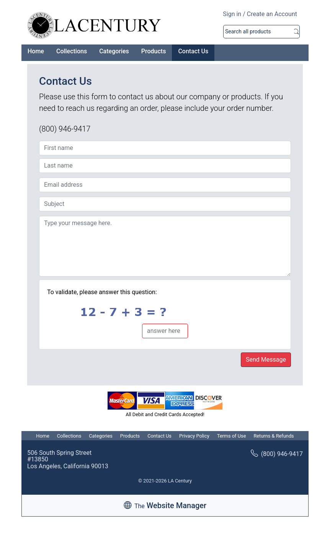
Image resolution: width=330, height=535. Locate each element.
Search (296, 31)
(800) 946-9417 (277, 454)
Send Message (266, 359)
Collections (71, 51)
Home (36, 51)
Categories (114, 51)
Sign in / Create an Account (260, 14)
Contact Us (193, 51)
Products (153, 51)
